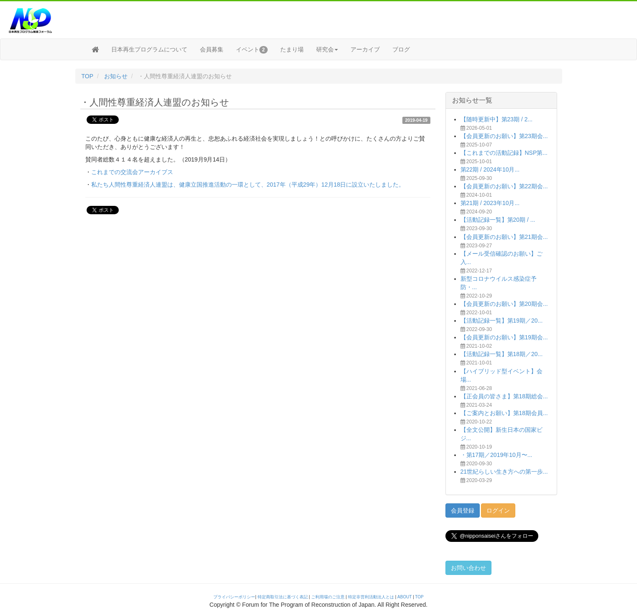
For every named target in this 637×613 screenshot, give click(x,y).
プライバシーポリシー (234, 597)
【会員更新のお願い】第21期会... (504, 236)
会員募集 (211, 49)
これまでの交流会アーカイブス (132, 172)
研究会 (327, 49)
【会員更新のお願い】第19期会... (504, 337)
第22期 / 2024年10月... (490, 169)
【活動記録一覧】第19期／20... (501, 320)
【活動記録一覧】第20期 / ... (497, 219)
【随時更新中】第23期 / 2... (496, 119)
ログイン (498, 510)
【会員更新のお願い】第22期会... (504, 186)
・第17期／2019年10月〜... (496, 454)
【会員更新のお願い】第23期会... (504, 136)
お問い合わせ (468, 567)
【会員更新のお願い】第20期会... (504, 303)
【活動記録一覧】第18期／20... (501, 354)
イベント (252, 50)
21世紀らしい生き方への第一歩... (504, 471)
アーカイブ (365, 49)
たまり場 (292, 49)
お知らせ (116, 76)
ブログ (401, 49)
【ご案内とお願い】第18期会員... (504, 413)
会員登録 (462, 510)
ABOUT (404, 597)
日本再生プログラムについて (149, 49)
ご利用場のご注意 (328, 597)
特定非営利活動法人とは (371, 597)
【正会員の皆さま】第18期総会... (504, 396)
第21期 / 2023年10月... (490, 203)
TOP (88, 76)
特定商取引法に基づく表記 (283, 597)
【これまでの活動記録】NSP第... (503, 152)
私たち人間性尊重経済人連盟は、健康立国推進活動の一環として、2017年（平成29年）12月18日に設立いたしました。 (248, 184)
